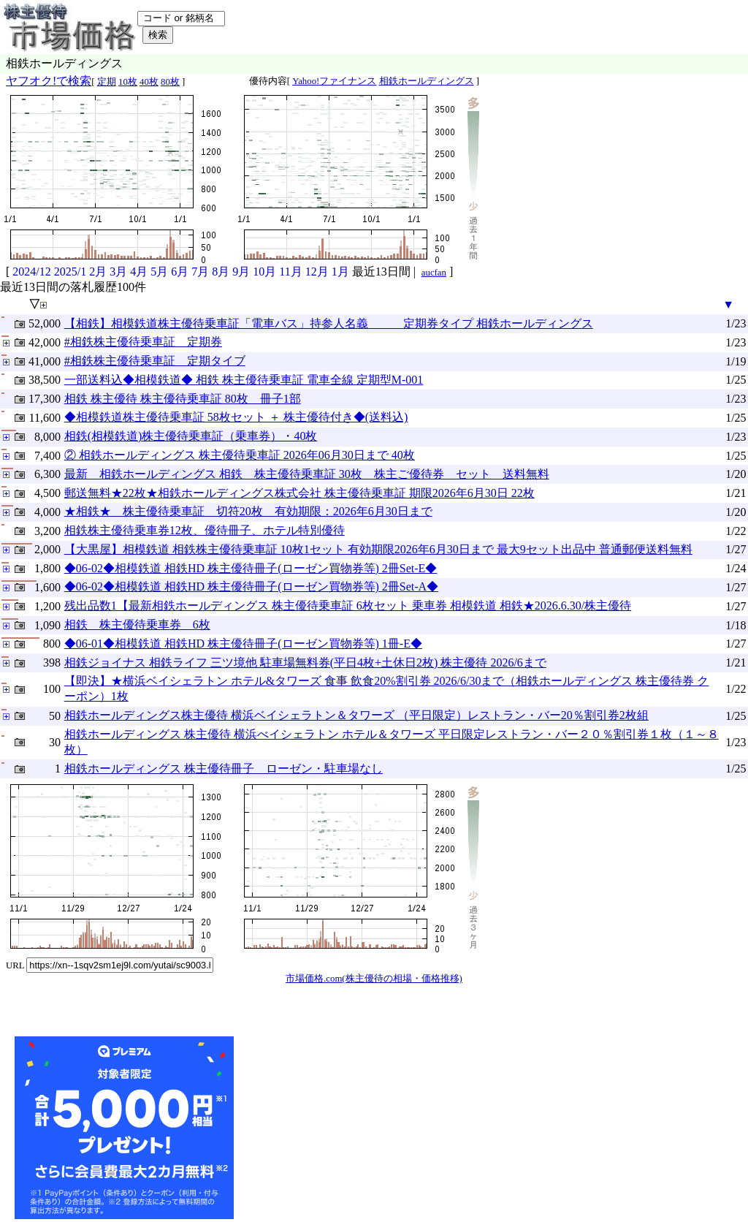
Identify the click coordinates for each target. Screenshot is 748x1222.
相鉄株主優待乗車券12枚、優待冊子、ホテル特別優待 (204, 530)
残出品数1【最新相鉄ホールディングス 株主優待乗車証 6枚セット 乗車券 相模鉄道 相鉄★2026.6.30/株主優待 (347, 605)
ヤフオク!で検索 (48, 81)
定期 (106, 82)
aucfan (433, 272)
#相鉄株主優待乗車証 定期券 (143, 341)
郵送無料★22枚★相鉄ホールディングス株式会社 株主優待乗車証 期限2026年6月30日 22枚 (299, 493)
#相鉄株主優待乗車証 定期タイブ (154, 360)
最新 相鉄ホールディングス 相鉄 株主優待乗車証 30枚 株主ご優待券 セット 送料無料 (306, 474)
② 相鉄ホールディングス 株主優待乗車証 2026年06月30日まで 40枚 (239, 455)
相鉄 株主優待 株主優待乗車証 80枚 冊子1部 (182, 398)
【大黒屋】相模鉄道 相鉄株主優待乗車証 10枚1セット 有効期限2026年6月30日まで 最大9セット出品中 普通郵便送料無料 (378, 549)
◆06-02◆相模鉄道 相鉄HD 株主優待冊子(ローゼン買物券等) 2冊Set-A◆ (251, 586)
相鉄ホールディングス (426, 81)
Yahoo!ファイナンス (334, 81)
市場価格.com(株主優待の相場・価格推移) (374, 979)
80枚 (170, 82)
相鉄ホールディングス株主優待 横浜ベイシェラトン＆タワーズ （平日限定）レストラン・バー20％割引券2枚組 (356, 715)
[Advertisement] (346, 1127)
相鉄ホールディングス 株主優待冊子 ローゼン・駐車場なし (223, 768)
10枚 (127, 82)
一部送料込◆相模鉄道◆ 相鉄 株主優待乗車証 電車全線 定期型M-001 (244, 379)
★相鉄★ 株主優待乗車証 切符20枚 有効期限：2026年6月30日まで (248, 511)
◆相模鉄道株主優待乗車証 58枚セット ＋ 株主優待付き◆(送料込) (236, 417)
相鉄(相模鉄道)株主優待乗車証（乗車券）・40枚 (191, 436)
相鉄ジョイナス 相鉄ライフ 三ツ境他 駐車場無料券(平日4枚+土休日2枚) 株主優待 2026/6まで (305, 662)
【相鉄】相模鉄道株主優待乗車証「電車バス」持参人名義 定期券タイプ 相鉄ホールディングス (328, 323)
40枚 (149, 82)
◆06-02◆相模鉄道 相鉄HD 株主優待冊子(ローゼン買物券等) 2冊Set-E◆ (251, 568)
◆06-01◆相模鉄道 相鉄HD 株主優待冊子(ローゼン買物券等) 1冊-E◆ (243, 643)
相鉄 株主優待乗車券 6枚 (137, 624)
